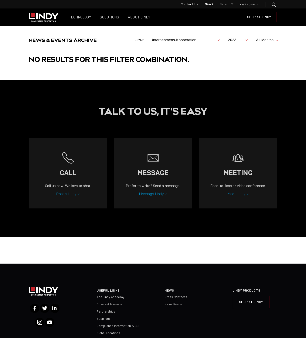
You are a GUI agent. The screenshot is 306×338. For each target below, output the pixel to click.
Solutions (109, 17)
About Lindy (139, 17)
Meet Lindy (236, 197)
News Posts (173, 304)
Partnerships (106, 311)
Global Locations (108, 333)
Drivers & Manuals (109, 304)
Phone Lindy (66, 197)
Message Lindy (151, 197)
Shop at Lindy (259, 17)
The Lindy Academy (110, 297)
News (209, 4)
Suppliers (103, 319)
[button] (271, 4)
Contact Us (189, 4)
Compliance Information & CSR (118, 326)
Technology (80, 17)
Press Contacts (176, 297)
